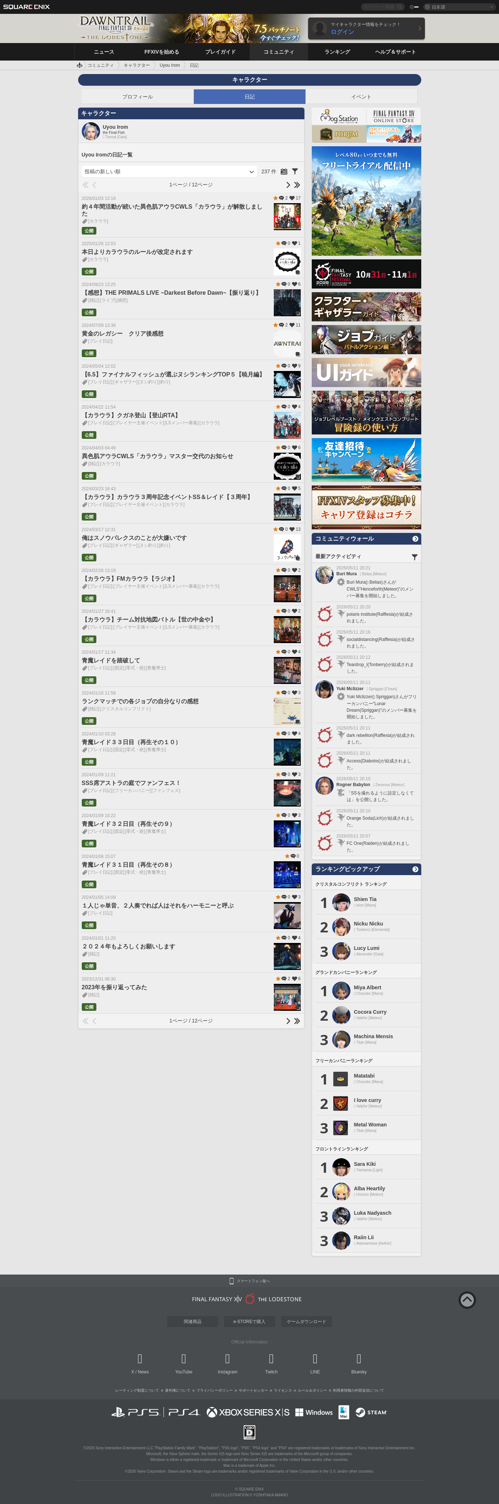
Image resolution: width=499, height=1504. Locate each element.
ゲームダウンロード (306, 1321)
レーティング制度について (137, 1390)
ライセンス (283, 1390)
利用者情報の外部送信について (358, 1390)
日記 (250, 97)
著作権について (178, 1390)
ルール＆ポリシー (312, 1390)
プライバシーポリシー (214, 1390)
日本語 (438, 7)
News (143, 1372)
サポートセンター (253, 1390)
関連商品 (192, 1321)
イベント (361, 97)
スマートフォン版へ (253, 1281)
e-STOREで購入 (250, 1321)
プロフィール (137, 97)
